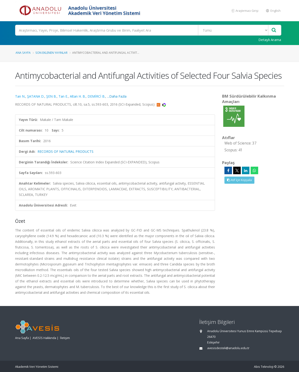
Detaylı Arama (269, 39)
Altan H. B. (78, 96)
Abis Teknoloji (264, 367)
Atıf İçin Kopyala (239, 180)
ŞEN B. (51, 96)
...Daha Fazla (116, 96)
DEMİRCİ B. (96, 96)
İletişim (65, 338)
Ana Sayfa (23, 52)
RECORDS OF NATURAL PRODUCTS (65, 151)
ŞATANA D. (35, 96)
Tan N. (20, 96)
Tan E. (63, 96)
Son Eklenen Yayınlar (51, 52)
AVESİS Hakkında (44, 338)
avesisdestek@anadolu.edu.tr (228, 348)
